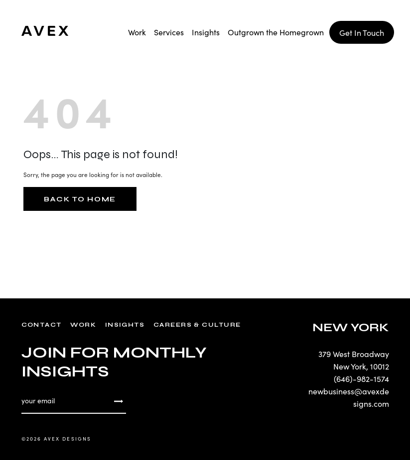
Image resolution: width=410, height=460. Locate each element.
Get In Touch (361, 32)
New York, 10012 (361, 366)
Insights (206, 31)
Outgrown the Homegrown (276, 31)
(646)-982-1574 (361, 378)
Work (137, 31)
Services (169, 31)
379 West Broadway (353, 353)
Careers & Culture (197, 324)
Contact (41, 324)
